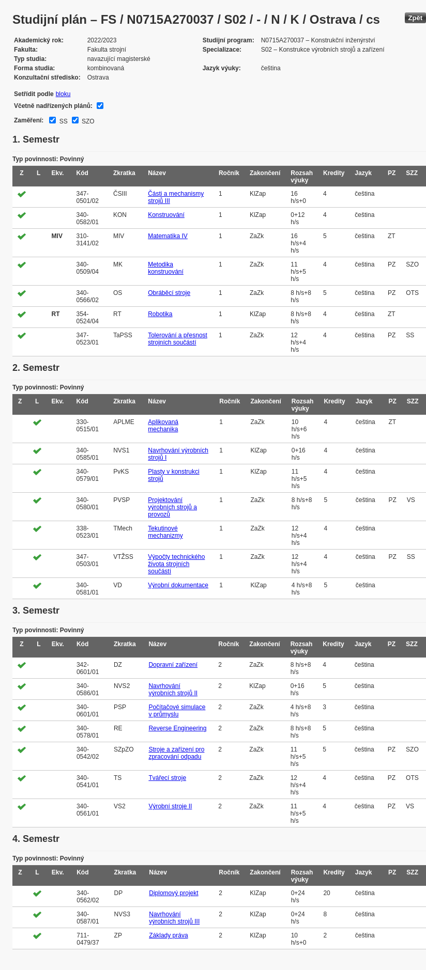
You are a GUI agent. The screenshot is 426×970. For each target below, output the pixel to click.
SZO (87, 121)
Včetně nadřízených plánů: (53, 105)
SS (62, 121)
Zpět (415, 18)
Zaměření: (28, 120)
